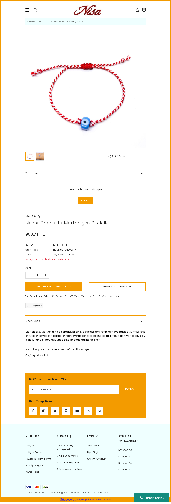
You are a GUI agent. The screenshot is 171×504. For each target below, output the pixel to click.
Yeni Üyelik (93, 447)
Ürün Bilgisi (33, 321)
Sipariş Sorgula (34, 467)
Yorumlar (31, 173)
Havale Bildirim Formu (38, 460)
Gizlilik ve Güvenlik (67, 457)
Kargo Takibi (32, 473)
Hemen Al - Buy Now (117, 286)
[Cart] (144, 10)
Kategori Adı (125, 451)
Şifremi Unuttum (97, 460)
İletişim (29, 447)
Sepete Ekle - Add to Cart (53, 286)
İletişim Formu (33, 453)
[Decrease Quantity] (29, 275)
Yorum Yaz (85, 200)
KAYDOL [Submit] (128, 389)
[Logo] (88, 10)
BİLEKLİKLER (61, 245)
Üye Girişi (92, 453)
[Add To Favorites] (36, 296)
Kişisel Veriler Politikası (69, 470)
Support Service (152, 498)
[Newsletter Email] (85, 389)
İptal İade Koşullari (67, 464)
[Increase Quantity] (45, 275)
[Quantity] (37, 275)
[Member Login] (137, 10)
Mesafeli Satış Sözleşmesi (64, 449)
